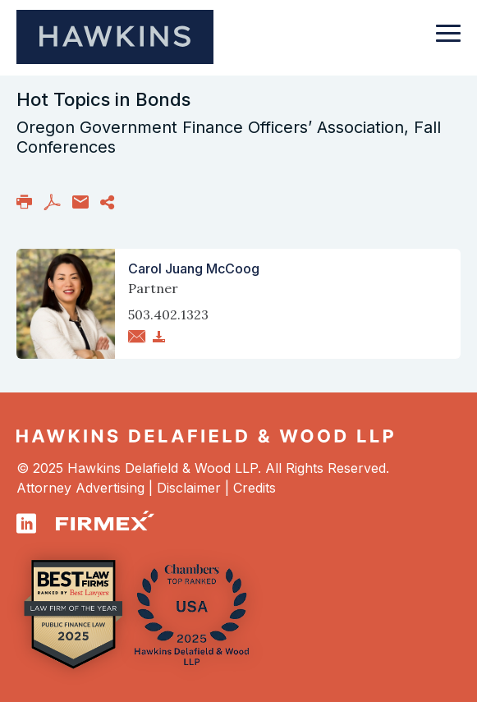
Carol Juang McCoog (193, 268)
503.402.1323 (168, 314)
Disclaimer (189, 487)
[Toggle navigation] (448, 41)
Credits (254, 487)
